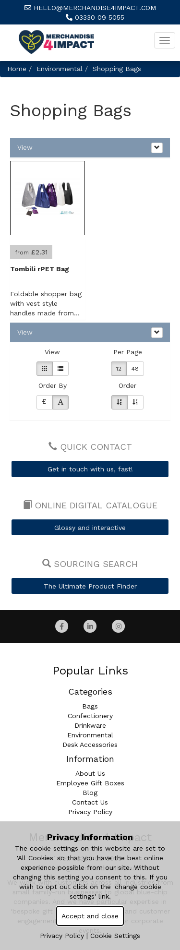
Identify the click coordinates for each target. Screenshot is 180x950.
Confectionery (90, 716)
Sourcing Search (90, 564)
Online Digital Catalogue (90, 505)
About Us (90, 773)
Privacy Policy (90, 812)
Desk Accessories (90, 744)
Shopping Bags (117, 68)
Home (16, 68)
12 (118, 368)
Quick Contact (90, 447)
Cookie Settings (115, 935)
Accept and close (90, 916)
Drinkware (90, 725)
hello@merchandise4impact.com (90, 8)
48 (135, 368)
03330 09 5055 (95, 17)
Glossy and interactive (90, 527)
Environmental (59, 68)
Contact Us (90, 802)
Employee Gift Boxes (90, 783)
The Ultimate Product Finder (90, 586)
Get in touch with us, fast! (90, 469)
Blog (90, 792)
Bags (90, 706)
